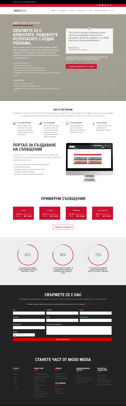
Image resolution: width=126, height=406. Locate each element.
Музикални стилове (60, 370)
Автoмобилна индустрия (41, 370)
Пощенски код (84, 313)
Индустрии (62, 7)
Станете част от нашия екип (105, 380)
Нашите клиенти (59, 389)
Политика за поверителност (84, 374)
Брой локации (17, 320)
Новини (78, 372)
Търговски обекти (39, 388)
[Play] (17, 210)
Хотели (36, 379)
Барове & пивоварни (39, 392)
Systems (16, 385)
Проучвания (58, 385)
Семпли (71, 7)
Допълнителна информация (54, 320)
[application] (23, 211)
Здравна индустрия (39, 377)
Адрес (48, 313)
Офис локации (101, 374)
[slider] (28, 212)
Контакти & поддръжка (100, 7)
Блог (90, 7)
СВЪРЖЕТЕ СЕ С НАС (91, 300)
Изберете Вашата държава (104, 376)
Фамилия (49, 306)
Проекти (57, 387)
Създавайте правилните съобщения (81, 62)
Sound (16, 377)
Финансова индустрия (40, 374)
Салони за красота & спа (41, 390)
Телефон (16, 327)
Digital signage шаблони (61, 374)
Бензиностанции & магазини (42, 372)
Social (16, 382)
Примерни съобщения (63, 223)
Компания (16, 313)
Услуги (53, 7)
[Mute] (25, 212)
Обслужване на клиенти (103, 378)
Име (14, 306)
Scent (15, 380)
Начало (15, 370)
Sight (15, 375)
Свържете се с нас (102, 372)
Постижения (81, 7)
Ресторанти (37, 385)
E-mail (82, 306)
